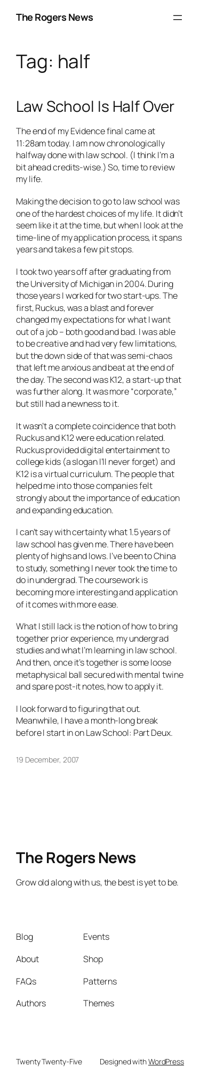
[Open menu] (177, 17)
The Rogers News (54, 17)
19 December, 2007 (47, 759)
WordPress (166, 1061)
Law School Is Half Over (95, 106)
